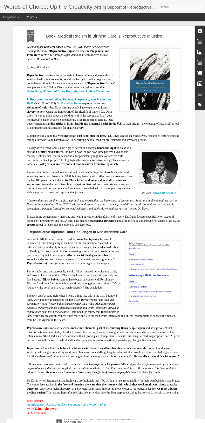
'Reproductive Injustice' (164, 109)
